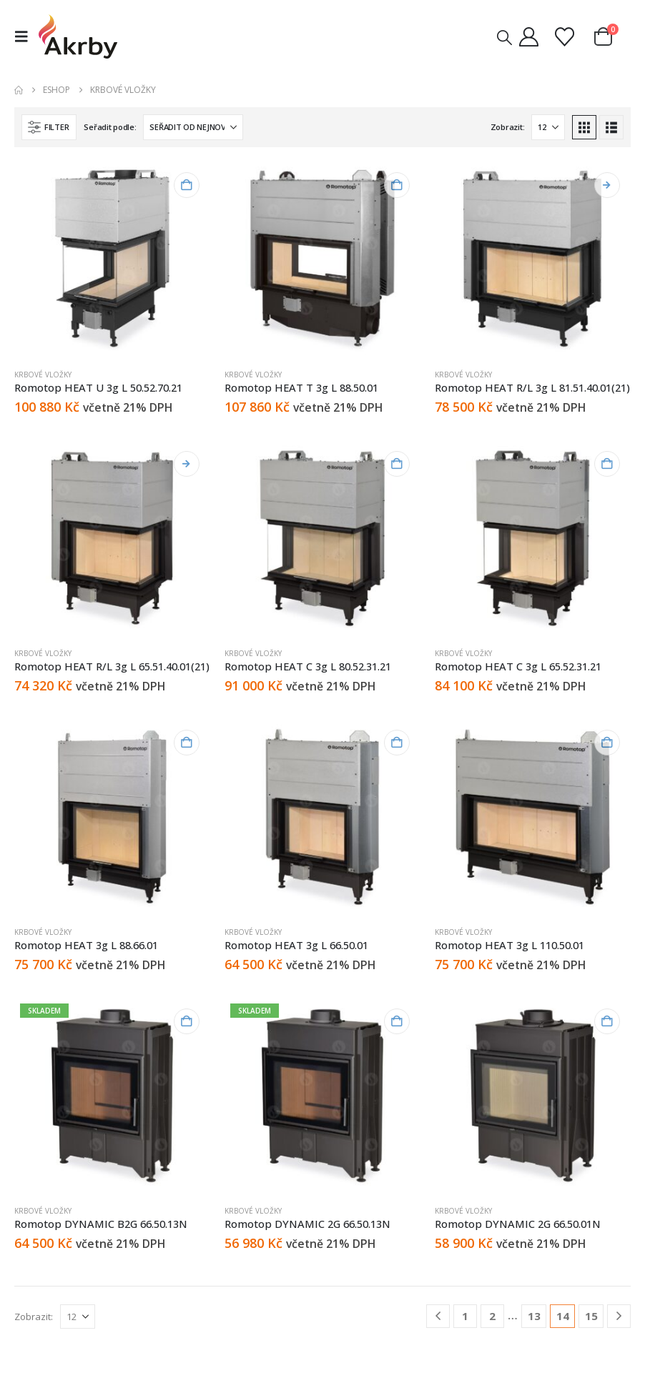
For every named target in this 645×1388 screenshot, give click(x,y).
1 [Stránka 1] (465, 1316)
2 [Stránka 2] (492, 1316)
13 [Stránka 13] (534, 1316)
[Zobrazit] (548, 127)
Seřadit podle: (110, 127)
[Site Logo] (78, 36)
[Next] (619, 1316)
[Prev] (438, 1316)
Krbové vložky (43, 375)
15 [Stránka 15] (591, 1316)
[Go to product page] (112, 259)
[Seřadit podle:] (193, 127)
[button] (25, 36)
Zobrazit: (508, 127)
